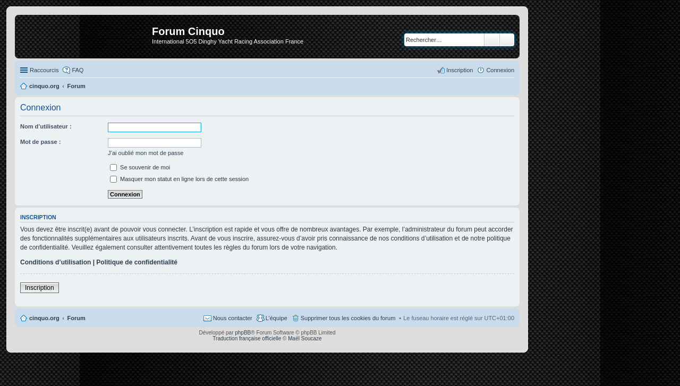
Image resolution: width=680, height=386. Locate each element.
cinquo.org (44, 318)
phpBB (243, 333)
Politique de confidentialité (136, 262)
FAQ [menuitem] (77, 70)
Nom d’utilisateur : (46, 126)
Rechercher (492, 39)
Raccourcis (44, 70)
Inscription (39, 287)
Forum (76, 318)
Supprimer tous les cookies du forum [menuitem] (348, 318)
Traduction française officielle (246, 338)
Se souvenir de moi (140, 167)
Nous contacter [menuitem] (232, 318)
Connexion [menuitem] (500, 70)
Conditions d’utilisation (55, 262)
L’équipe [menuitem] (276, 318)
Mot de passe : (40, 142)
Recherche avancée (507, 39)
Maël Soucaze (304, 338)
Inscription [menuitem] (459, 70)
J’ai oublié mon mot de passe (145, 153)
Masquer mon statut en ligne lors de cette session (179, 179)
